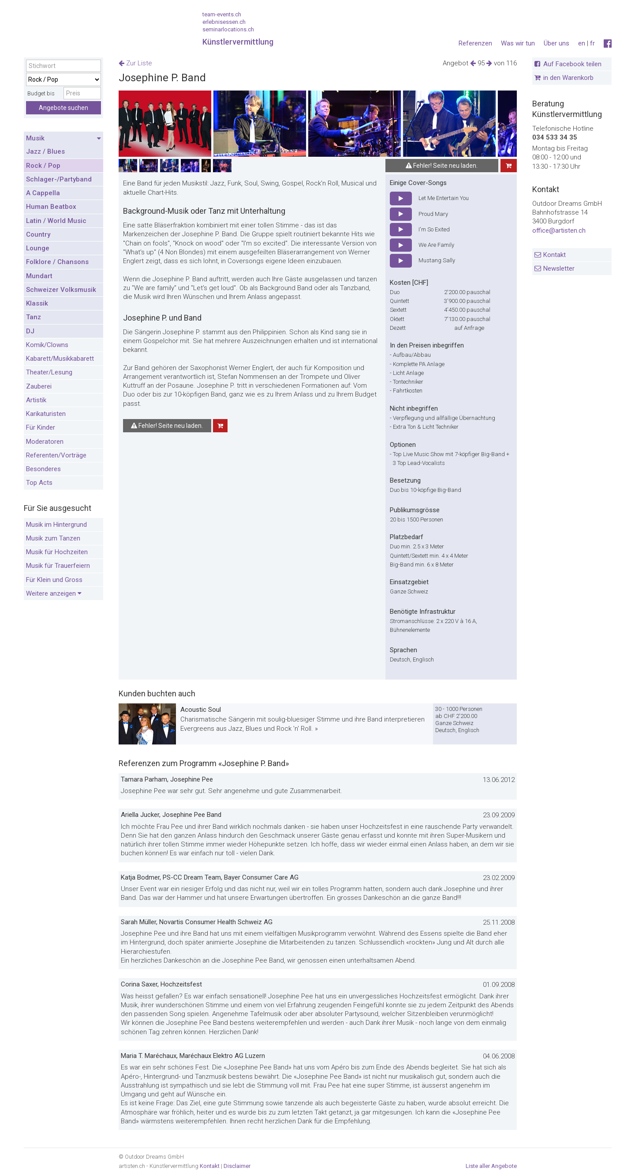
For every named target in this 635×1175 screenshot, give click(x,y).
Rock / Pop (43, 166)
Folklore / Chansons (57, 262)
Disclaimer (237, 1166)
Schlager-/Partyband (59, 179)
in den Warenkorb (568, 78)
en (581, 43)
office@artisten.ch (559, 230)
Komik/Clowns (47, 345)
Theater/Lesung (49, 372)
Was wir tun (518, 43)
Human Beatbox (51, 207)
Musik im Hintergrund (56, 525)
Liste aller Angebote (491, 1166)
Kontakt (554, 255)
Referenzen (475, 43)
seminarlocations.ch (228, 29)
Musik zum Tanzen (53, 538)
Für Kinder (40, 427)
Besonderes (43, 469)
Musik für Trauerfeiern (58, 566)
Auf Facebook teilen (572, 64)
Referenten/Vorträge (56, 455)
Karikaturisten (46, 414)
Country (38, 234)
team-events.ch (221, 14)
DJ (30, 331)
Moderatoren (45, 442)
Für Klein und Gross (54, 580)
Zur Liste (135, 63)
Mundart (39, 276)
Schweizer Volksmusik (61, 290)
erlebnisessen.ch (224, 22)
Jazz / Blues (45, 151)
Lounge (37, 248)
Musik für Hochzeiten (57, 552)
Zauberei (39, 386)
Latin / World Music (56, 221)
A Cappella (43, 193)
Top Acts (39, 483)
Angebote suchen (63, 107)
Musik (63, 138)
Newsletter (559, 268)
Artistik (36, 400)
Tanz (33, 317)
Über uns (556, 43)
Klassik (37, 303)
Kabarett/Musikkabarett (60, 359)
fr (592, 43)
